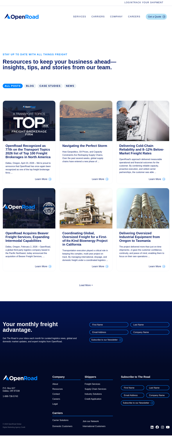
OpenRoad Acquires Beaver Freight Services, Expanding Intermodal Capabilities (26, 242)
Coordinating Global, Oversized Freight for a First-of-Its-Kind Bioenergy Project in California (84, 242)
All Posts (13, 86)
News (70, 86)
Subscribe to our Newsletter (104, 347)
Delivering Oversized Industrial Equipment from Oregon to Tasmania (141, 240)
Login (128, 2)
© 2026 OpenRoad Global (12, 432)
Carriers (98, 16)
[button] (86, 292)
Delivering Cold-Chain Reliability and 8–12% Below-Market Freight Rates (137, 151)
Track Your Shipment (147, 2)
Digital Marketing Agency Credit (14, 435)
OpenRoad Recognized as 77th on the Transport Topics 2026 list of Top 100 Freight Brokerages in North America (27, 153)
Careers (134, 16)
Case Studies (50, 86)
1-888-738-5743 (10, 404)
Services (79, 16)
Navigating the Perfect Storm (80, 147)
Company (116, 16)
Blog (30, 86)
